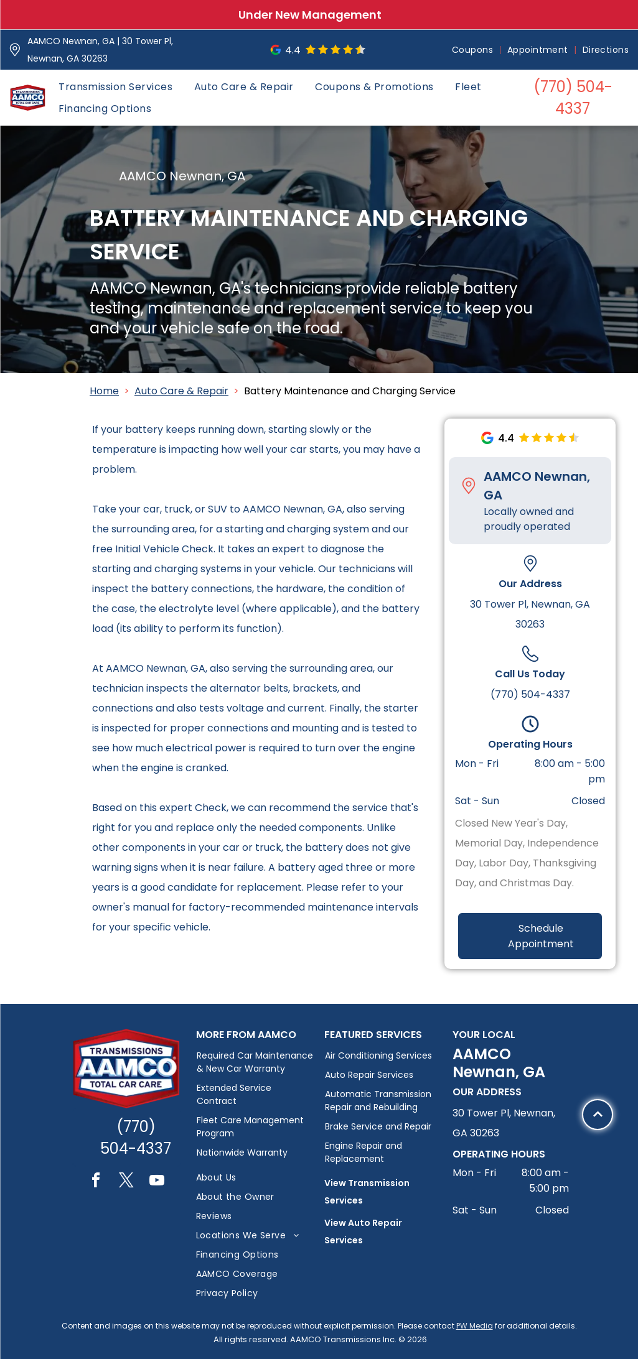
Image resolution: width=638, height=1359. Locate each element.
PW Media (474, 1325)
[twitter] (126, 1182)
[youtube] (157, 1182)
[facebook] (96, 1182)
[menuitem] (473, 50)
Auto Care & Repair (181, 391)
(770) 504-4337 (530, 694)
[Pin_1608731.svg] (14, 49)
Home (104, 391)
